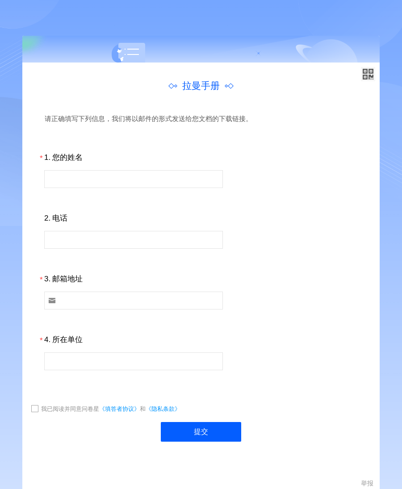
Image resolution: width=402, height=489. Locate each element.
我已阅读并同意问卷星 (70, 408)
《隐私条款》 (163, 408)
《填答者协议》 (119, 408)
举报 (367, 483)
